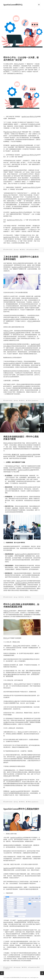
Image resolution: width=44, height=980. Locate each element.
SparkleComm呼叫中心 (13, 4)
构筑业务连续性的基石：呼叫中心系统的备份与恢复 (21, 437)
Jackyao (17, 249)
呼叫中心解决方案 (8, 674)
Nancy (16, 400)
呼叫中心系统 (23, 267)
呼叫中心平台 (17, 64)
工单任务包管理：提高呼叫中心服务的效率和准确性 (21, 258)
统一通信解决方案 (14, 454)
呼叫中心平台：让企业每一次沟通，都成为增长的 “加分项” (21, 58)
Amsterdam (18, 967)
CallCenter (7, 968)
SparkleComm (9, 69)
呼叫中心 (34, 124)
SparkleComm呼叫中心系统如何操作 (21, 808)
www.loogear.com (34, 977)
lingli (16, 597)
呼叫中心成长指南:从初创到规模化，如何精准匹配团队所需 (21, 605)
